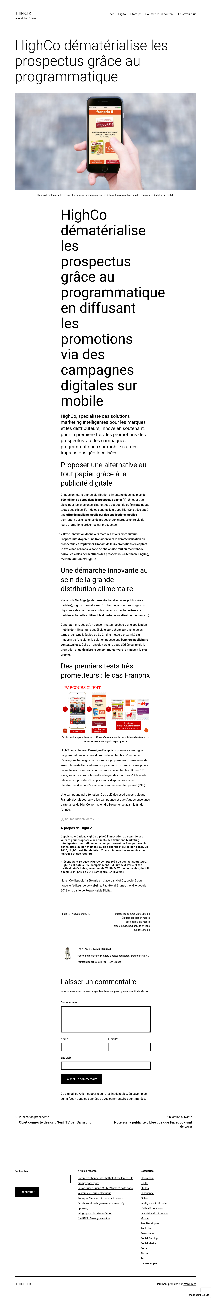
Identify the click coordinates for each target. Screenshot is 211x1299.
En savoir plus (187, 14)
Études (145, 1188)
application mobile (140, 917)
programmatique (122, 926)
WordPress (190, 1283)
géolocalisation (134, 921)
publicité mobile (142, 930)
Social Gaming (149, 1238)
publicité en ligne (141, 926)
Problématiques (150, 1223)
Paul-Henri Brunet (113, 885)
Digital (122, 14)
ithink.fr (23, 13)
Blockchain (147, 1178)
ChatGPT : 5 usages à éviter (94, 1218)
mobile (146, 921)
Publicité (146, 1228)
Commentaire (70, 1002)
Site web (66, 1057)
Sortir (144, 1248)
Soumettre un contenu (159, 14)
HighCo (68, 416)
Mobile (146, 914)
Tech (111, 14)
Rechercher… (22, 1171)
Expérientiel (147, 1193)
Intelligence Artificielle (154, 1203)
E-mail (112, 1039)
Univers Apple (149, 1263)
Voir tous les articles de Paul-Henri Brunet (99, 962)
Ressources (147, 1233)
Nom (64, 1039)
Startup (145, 1253)
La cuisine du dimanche (154, 1213)
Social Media (148, 1243)
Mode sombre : (199, 1295)
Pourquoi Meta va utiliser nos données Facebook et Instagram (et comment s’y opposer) (101, 1203)
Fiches (144, 1198)
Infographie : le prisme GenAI (95, 1213)
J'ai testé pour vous (152, 1208)
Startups (136, 14)
